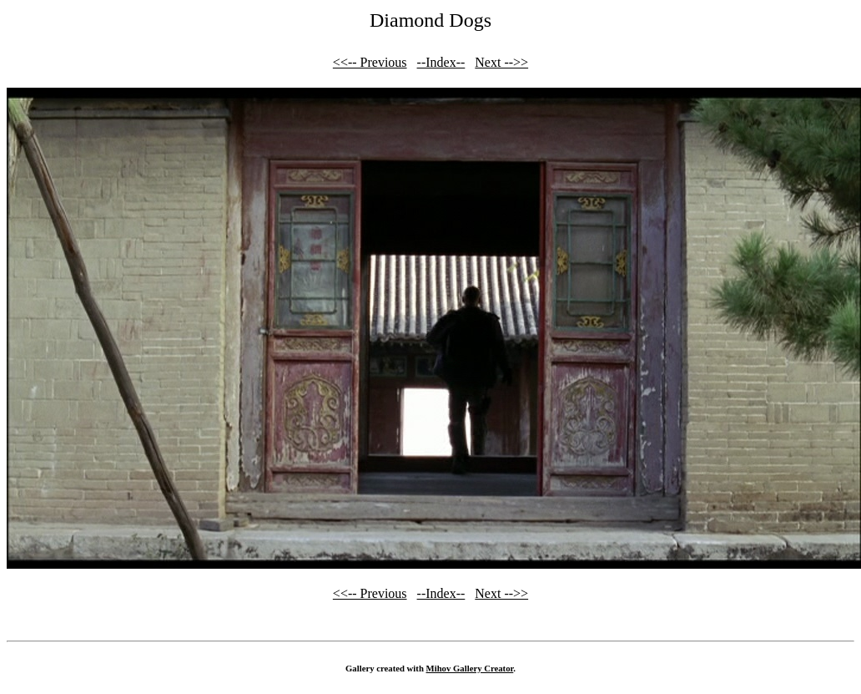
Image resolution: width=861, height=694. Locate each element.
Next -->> (501, 62)
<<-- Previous (370, 62)
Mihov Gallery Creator (470, 668)
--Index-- (441, 62)
